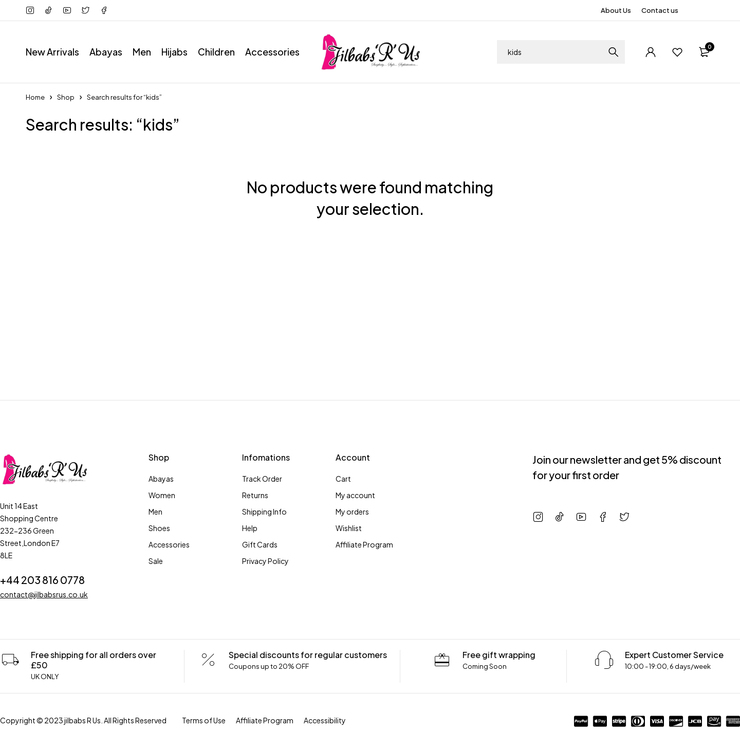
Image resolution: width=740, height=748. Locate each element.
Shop (66, 97)
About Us (616, 10)
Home (35, 97)
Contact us (659, 10)
